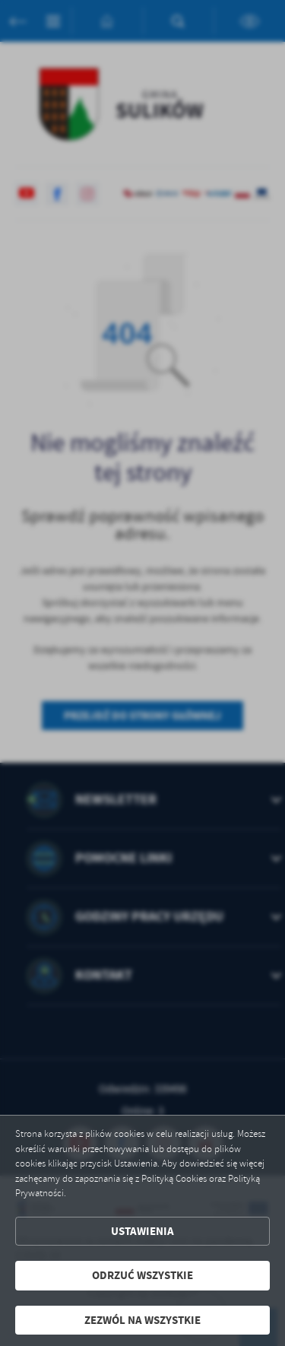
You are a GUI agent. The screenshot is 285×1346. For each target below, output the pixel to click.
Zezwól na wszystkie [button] (142, 1320)
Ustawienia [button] (142, 1231)
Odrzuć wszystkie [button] (142, 1275)
